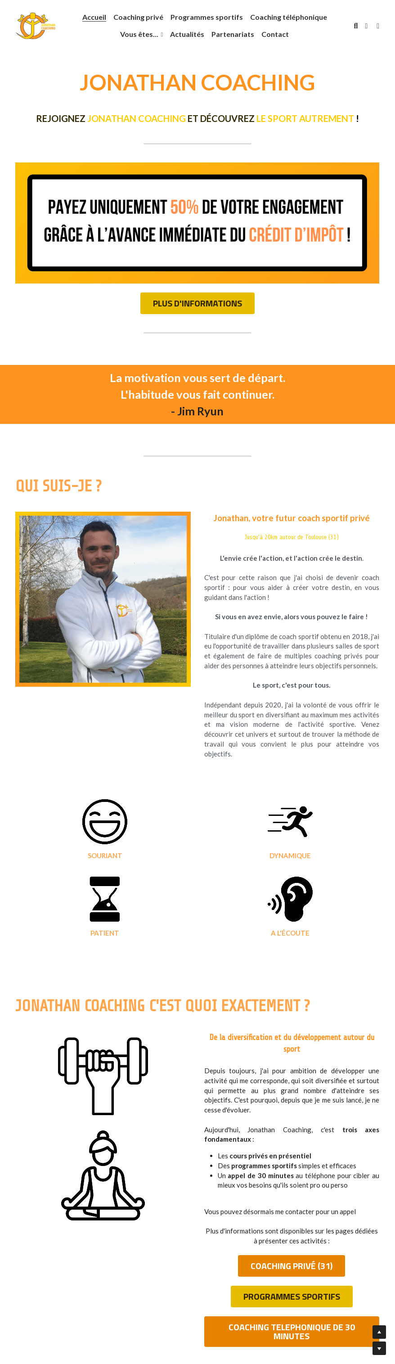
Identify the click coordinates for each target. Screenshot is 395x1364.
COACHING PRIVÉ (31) (291, 1188)
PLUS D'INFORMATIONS (197, 304)
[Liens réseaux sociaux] (366, 26)
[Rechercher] (356, 26)
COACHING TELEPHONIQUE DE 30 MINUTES (291, 1242)
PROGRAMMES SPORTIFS (291, 1215)
